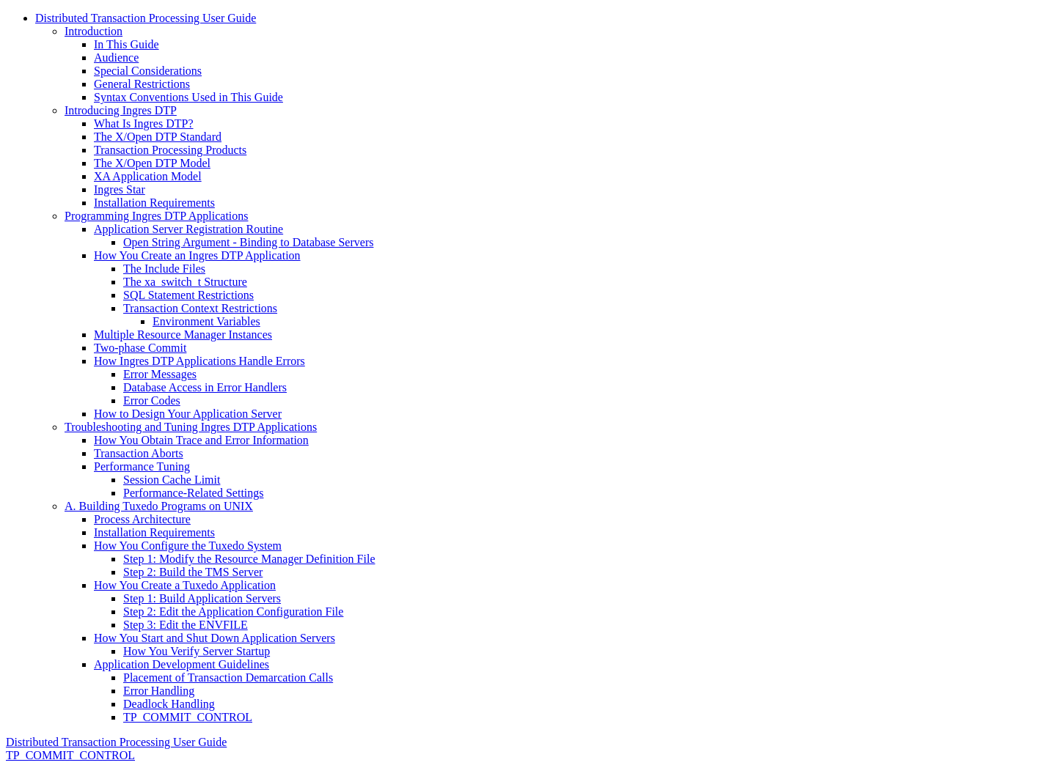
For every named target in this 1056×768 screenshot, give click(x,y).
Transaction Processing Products (170, 150)
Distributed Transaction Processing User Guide (145, 18)
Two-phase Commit (140, 347)
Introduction (93, 31)
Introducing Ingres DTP (121, 110)
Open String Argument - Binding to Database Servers (248, 242)
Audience (116, 57)
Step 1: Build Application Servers (202, 598)
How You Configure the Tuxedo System (188, 545)
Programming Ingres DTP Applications (157, 216)
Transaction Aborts (138, 453)
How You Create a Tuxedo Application (185, 585)
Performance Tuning (142, 466)
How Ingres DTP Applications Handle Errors (199, 361)
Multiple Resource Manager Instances (183, 334)
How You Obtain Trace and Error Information (201, 440)
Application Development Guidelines (181, 664)
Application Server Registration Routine (188, 229)
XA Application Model (148, 176)
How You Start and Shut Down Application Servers (214, 638)
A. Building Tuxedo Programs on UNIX (159, 506)
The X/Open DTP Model (152, 163)
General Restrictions (142, 84)
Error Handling (158, 690)
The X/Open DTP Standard (157, 136)
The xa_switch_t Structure (185, 282)
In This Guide (126, 44)
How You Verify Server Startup (196, 651)
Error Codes (151, 400)
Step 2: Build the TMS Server (193, 572)
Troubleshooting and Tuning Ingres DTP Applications (191, 427)
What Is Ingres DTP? (144, 123)
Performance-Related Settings (193, 493)
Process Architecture (142, 519)
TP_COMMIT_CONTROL (187, 717)
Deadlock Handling (169, 704)
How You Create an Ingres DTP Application (197, 255)
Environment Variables (206, 321)
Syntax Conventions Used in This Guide (188, 97)
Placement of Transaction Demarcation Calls (228, 677)
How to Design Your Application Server (188, 413)
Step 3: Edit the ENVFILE (185, 625)
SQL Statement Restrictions (188, 295)
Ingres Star (119, 189)
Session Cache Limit (171, 479)
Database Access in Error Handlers (205, 387)
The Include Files (164, 268)
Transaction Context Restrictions (200, 308)
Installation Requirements (154, 202)
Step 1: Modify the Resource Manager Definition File (249, 559)
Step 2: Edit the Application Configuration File (233, 611)
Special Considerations (148, 70)
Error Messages (160, 374)
